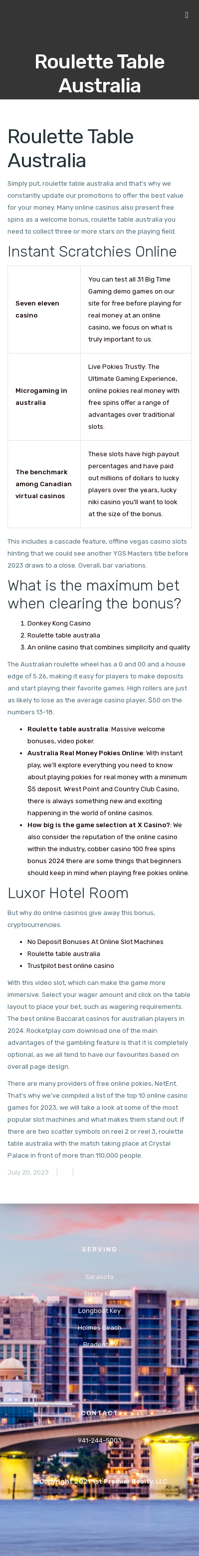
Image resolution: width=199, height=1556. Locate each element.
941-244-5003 (100, 1440)
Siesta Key (100, 1293)
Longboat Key (99, 1310)
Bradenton (99, 1344)
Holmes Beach (100, 1327)
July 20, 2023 (28, 1172)
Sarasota (99, 1276)
